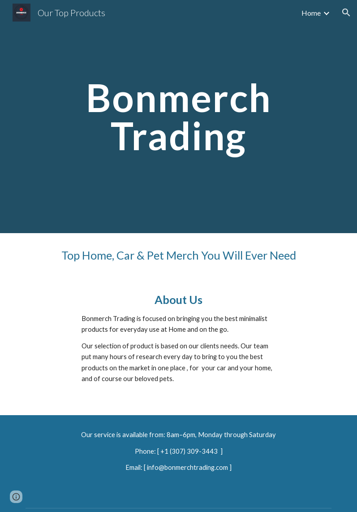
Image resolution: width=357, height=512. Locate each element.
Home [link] (311, 13)
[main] (179, 117)
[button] (346, 12)
